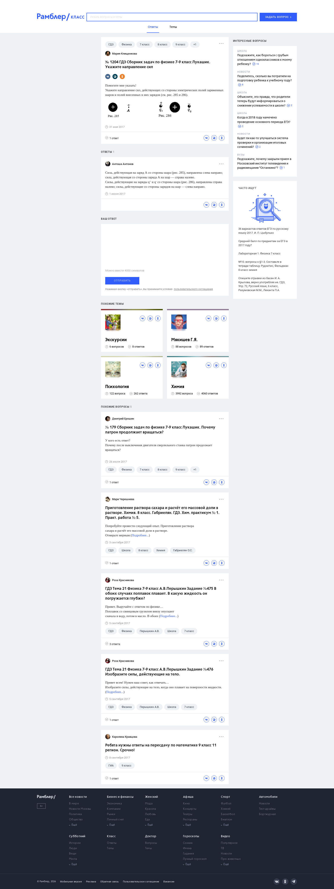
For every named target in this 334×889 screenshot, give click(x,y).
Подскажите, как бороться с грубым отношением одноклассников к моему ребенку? (264, 60)
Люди (73, 848)
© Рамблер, (43, 881)
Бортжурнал (267, 814)
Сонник (188, 843)
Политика (75, 814)
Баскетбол (228, 814)
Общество (76, 819)
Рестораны (190, 819)
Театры (188, 814)
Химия (177, 387)
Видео (225, 836)
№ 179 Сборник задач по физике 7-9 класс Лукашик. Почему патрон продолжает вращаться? (160, 430)
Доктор (150, 836)
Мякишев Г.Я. (184, 340)
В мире (74, 803)
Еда (147, 819)
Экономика (114, 803)
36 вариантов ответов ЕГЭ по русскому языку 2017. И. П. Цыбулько (263, 230)
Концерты (189, 809)
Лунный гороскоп (195, 859)
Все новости (78, 796)
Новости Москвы (80, 809)
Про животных (231, 859)
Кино (186, 803)
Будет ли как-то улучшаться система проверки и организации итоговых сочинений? (262, 143)
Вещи (72, 853)
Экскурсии (116, 340)
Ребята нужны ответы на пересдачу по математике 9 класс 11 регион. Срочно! (160, 747)
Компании (114, 809)
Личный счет (115, 819)
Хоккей (225, 809)
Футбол (226, 803)
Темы (110, 848)
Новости (264, 803)
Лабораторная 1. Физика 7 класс (259, 253)
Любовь (150, 814)
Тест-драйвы (267, 809)
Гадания (188, 853)
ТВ (222, 848)
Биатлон (226, 819)
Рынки (111, 814)
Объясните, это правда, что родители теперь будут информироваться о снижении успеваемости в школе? (263, 101)
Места (73, 859)
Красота (150, 809)
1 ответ (112, 138)
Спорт (225, 796)
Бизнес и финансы (120, 796)
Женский (151, 796)
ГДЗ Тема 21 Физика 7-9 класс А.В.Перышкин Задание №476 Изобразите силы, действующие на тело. (159, 672)
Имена (187, 848)
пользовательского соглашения (193, 289)
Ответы (112, 843)
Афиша (188, 796)
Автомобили (268, 796)
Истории (75, 843)
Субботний (77, 836)
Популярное (229, 843)
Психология (117, 387)
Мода (149, 803)
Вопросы (151, 843)
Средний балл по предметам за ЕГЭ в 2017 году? (263, 243)
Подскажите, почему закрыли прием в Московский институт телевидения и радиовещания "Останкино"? (264, 163)
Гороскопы (191, 836)
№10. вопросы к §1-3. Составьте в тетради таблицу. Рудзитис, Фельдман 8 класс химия (263, 265)
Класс (111, 836)
